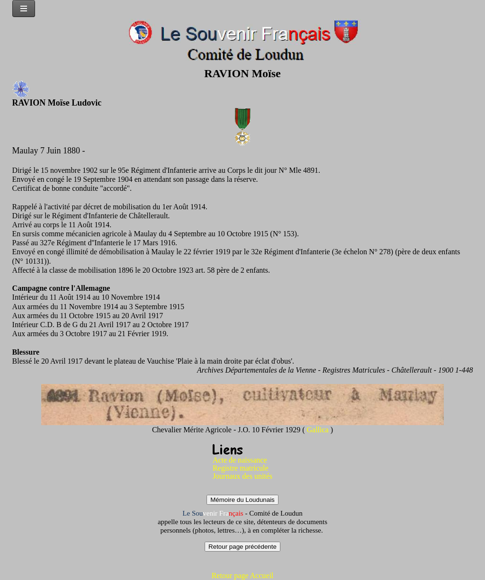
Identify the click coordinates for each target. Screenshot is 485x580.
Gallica (319, 430)
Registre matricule (241, 468)
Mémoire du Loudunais (242, 499)
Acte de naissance (240, 460)
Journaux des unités (242, 476)
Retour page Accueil (243, 575)
